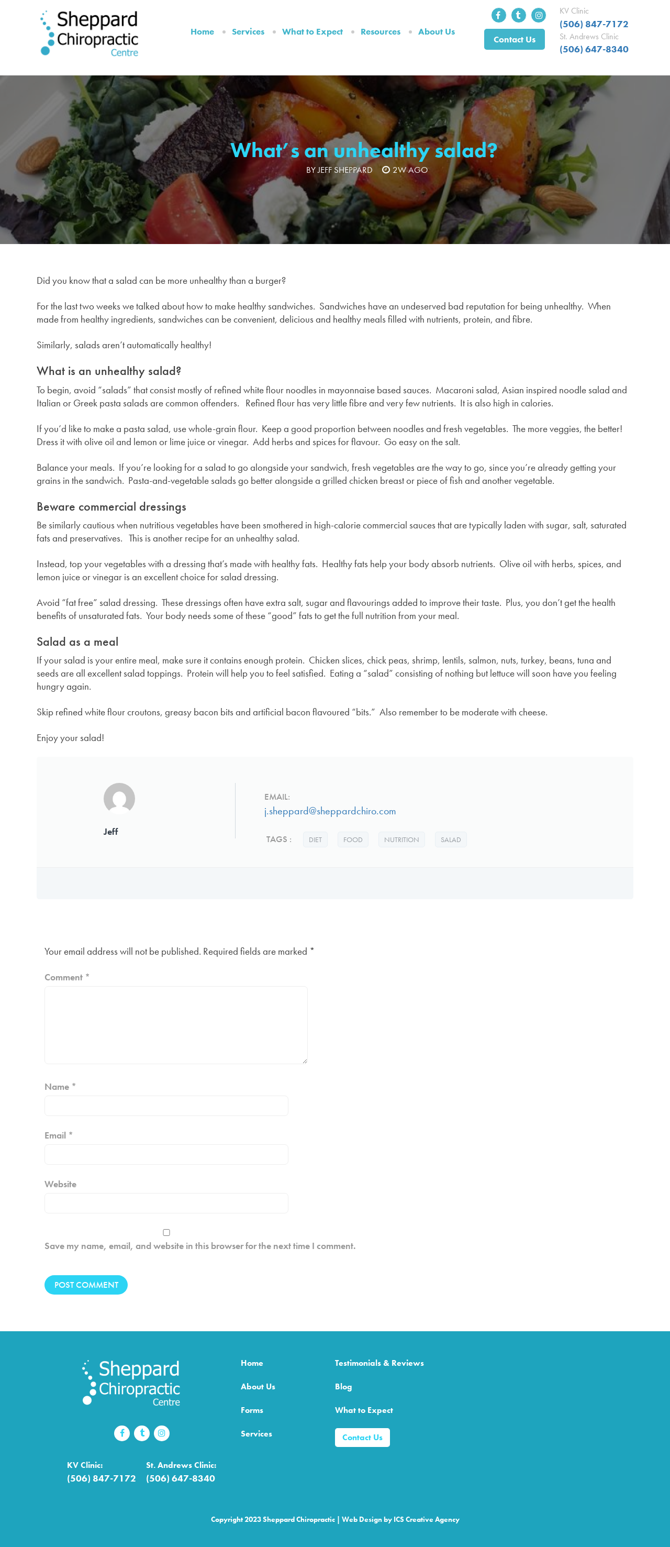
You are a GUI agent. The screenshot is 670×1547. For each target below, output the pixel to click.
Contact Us (514, 39)
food (353, 839)
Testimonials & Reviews (379, 1362)
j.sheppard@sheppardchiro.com (330, 810)
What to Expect (312, 31)
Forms (252, 1410)
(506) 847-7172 (594, 24)
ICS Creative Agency (427, 1519)
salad (451, 839)
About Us (436, 31)
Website (60, 1184)
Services (248, 31)
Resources (380, 31)
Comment (67, 977)
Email (58, 1135)
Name (60, 1086)
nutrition (401, 839)
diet (315, 839)
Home (202, 31)
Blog (343, 1386)
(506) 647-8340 (594, 49)
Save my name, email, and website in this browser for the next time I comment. (200, 1246)
